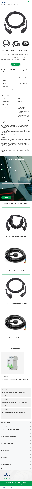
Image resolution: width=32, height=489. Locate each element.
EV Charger (3, 454)
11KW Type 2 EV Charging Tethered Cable (16, 337)
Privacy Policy (19, 484)
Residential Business (6, 464)
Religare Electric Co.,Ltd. (14, 482)
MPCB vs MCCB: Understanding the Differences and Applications (13, 420)
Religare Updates (16, 349)
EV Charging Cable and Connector (14, 4)
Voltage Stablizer (5, 450)
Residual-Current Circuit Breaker (8, 436)
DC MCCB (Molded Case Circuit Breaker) (10, 429)
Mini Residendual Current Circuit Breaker (10, 447)
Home (2, 4)
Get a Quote (15, 64)
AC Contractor (4, 440)
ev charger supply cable (23, 149)
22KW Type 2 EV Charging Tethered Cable (16, 236)
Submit (6, 197)
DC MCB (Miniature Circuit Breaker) (9, 433)
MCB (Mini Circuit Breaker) (7, 443)
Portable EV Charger (5, 422)
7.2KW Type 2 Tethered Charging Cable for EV (16, 303)
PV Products (4, 457)
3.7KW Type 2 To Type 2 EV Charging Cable (16, 270)
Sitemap (11, 484)
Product (5, 4)
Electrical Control (5, 461)
